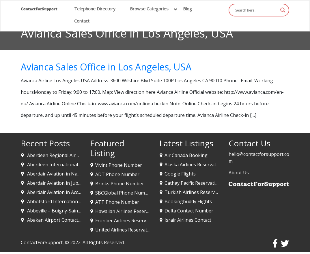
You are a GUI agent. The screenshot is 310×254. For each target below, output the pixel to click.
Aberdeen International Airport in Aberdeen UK (78, 164)
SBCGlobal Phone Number (123, 193)
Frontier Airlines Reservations (127, 220)
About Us (239, 172)
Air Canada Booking (186, 155)
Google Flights (180, 174)
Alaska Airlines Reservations (195, 164)
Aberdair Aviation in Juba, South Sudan (69, 183)
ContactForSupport (42, 242)
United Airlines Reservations (125, 230)
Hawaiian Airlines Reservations (128, 211)
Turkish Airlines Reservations (196, 192)
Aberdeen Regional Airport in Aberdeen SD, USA (79, 155)
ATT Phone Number (117, 202)
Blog (187, 9)
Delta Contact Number (189, 211)
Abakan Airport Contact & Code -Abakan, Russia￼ (81, 220)
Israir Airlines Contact (188, 220)
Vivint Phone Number (118, 165)
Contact (81, 21)
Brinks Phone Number (119, 183)
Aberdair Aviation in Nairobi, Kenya (65, 174)
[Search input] (256, 10)
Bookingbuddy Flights (188, 201)
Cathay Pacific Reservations (194, 183)
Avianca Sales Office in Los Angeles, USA (106, 67)
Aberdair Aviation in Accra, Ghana (63, 192)
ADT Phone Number (117, 174)
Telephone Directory (94, 9)
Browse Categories (149, 9)
